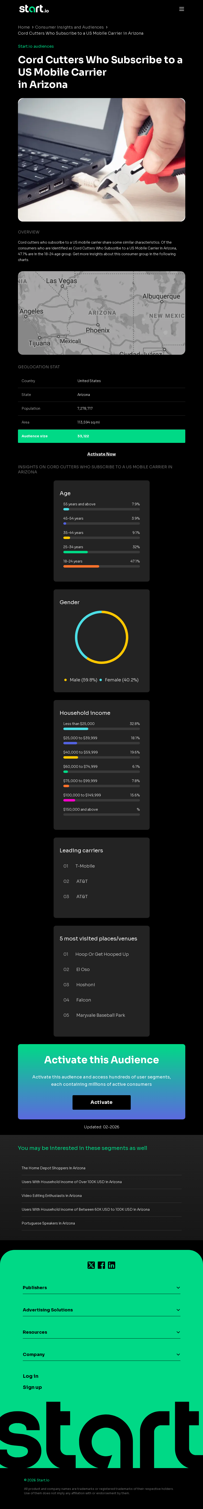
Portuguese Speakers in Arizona (48, 1223)
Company (34, 1354)
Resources (35, 1332)
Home (24, 27)
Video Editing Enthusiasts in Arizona (52, 1195)
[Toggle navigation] (180, 8)
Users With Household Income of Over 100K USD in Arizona (72, 1182)
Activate (101, 1102)
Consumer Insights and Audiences (69, 27)
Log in (30, 1376)
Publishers (35, 1287)
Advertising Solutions (48, 1310)
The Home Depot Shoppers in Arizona (53, 1168)
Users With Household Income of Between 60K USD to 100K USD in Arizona (86, 1209)
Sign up (32, 1387)
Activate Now (101, 454)
